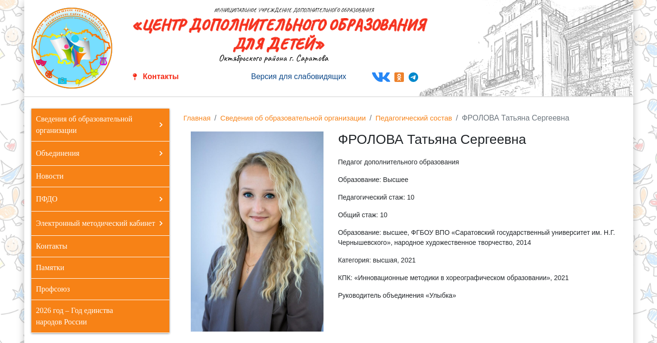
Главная (197, 118)
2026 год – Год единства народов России (74, 316)
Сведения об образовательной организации (293, 118)
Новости (50, 176)
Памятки (50, 267)
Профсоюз (53, 289)
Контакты (160, 76)
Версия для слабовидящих (298, 76)
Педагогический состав (413, 118)
